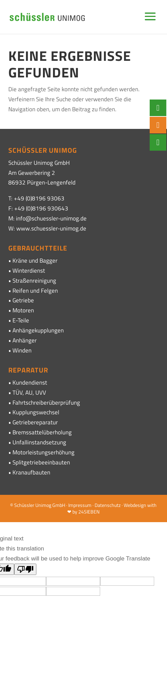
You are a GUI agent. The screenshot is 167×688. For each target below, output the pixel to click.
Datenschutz (108, 505)
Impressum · (81, 505)
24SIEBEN (88, 511)
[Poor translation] (25, 569)
